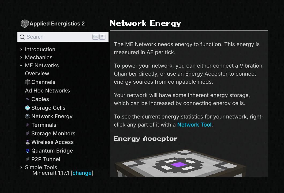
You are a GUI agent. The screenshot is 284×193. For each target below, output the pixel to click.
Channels (40, 82)
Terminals (40, 125)
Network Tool (194, 124)
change (82, 173)
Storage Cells (45, 108)
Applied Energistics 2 (52, 23)
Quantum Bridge (49, 150)
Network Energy (49, 116)
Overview (37, 73)
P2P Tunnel (42, 159)
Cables (37, 99)
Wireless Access (49, 142)
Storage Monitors (50, 133)
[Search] (63, 37)
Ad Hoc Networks (47, 90)
